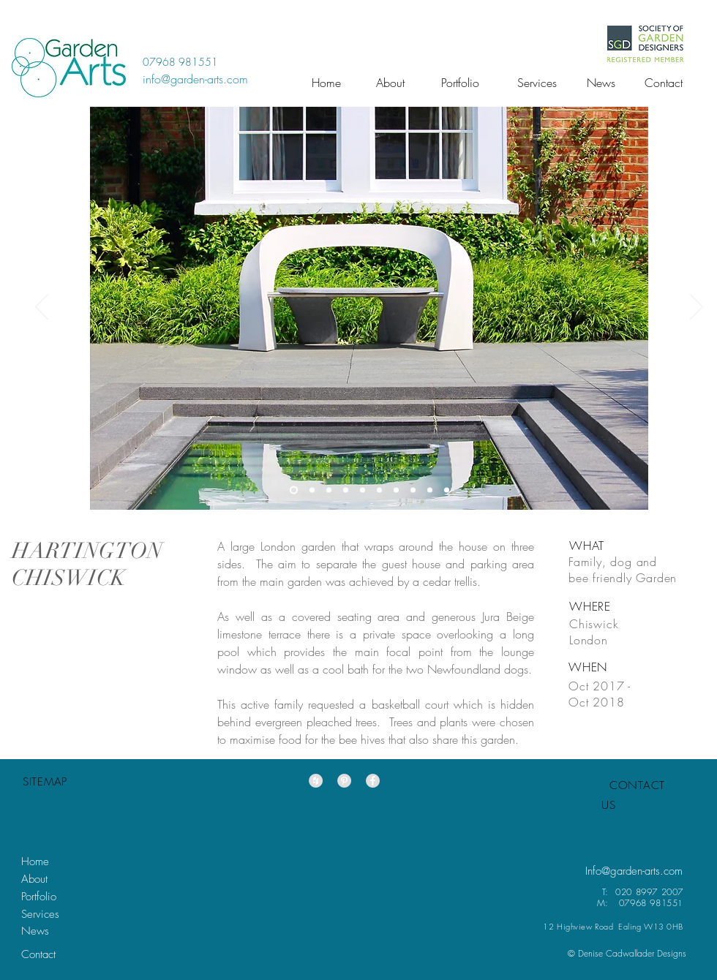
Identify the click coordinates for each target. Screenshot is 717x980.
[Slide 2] (328, 490)
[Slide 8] (362, 490)
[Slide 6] (379, 490)
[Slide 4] (312, 490)
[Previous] (41, 308)
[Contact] (663, 82)
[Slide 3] (413, 490)
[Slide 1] (294, 490)
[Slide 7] (345, 490)
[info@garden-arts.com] (195, 79)
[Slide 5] (446, 490)
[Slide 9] (429, 490)
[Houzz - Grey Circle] (316, 781)
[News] (600, 82)
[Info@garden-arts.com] (634, 871)
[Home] (326, 82)
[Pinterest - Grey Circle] (344, 781)
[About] (390, 82)
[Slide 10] (396, 490)
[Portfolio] (460, 82)
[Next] (696, 308)
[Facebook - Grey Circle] (373, 781)
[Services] (537, 82)
